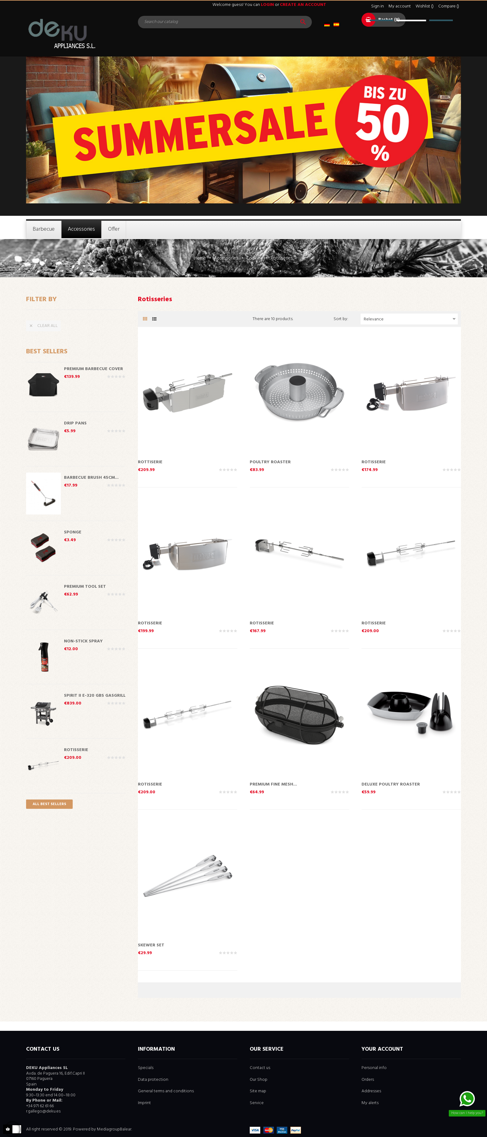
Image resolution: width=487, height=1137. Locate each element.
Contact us (260, 1067)
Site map (258, 1091)
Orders (368, 1079)
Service (257, 1103)
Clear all (43, 325)
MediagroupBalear (114, 1129)
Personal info (374, 1067)
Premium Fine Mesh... (273, 784)
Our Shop (258, 1079)
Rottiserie (150, 462)
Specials (145, 1067)
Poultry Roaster (270, 462)
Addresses (371, 1091)
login (267, 4)
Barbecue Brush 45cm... (91, 477)
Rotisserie (76, 749)
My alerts (370, 1103)
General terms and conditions (166, 1091)
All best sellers (49, 804)
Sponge (72, 532)
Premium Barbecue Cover (93, 368)
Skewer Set (151, 945)
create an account (303, 4)
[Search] (225, 22)
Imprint (144, 1103)
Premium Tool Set (85, 586)
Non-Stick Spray (83, 641)
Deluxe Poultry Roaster (391, 784)
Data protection (153, 1079)
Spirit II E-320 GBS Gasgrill (94, 695)
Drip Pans (75, 423)
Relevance (410, 319)
